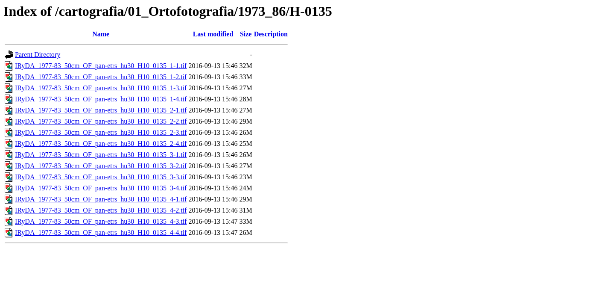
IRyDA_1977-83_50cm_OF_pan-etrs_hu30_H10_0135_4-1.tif (101, 199)
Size (246, 34)
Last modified (213, 34)
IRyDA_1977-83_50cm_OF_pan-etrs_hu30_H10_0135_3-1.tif (101, 154)
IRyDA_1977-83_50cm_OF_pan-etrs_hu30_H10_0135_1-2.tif (101, 76)
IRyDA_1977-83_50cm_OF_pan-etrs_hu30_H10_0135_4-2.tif (101, 210)
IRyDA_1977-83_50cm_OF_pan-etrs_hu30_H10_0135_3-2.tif (101, 165)
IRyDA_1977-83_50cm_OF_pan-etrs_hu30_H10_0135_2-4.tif (101, 143)
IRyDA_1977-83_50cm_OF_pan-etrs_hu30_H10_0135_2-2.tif (101, 121)
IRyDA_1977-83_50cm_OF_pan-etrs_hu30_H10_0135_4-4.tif (101, 232)
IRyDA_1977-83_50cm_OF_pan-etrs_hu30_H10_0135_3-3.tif (101, 177)
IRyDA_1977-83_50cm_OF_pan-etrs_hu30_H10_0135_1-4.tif (101, 99)
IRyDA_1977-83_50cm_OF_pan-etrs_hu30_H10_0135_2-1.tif (101, 110)
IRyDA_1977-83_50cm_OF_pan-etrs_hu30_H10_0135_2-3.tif (101, 132)
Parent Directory (37, 54)
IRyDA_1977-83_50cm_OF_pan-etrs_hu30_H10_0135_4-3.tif (101, 221)
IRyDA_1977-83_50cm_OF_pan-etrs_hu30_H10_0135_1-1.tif (101, 65)
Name (100, 34)
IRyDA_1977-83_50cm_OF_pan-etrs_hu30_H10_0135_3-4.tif (101, 188)
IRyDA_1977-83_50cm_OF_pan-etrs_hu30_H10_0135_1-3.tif (101, 88)
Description (271, 34)
